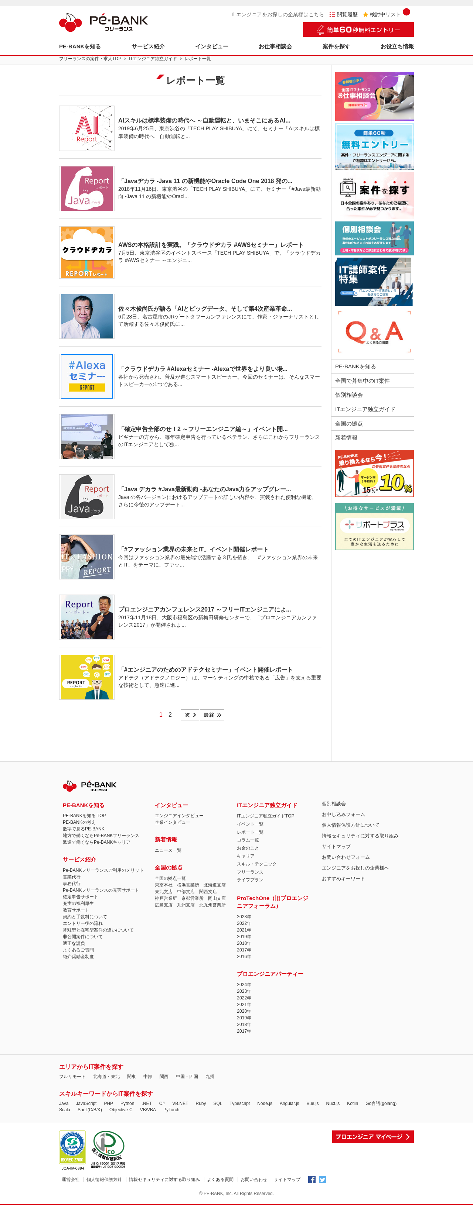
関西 (164, 1076)
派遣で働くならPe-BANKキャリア (96, 842)
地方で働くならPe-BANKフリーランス (101, 835)
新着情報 (346, 437)
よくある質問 (220, 1179)
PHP (108, 1103)
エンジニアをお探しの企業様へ (355, 868)
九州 (209, 1076)
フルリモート (72, 1076)
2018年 (244, 943)
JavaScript (86, 1103)
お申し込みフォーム (343, 814)
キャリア (246, 855)
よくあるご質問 (78, 950)
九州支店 (186, 905)
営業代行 (72, 876)
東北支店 (164, 891)
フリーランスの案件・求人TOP (90, 58)
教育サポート (76, 910)
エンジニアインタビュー (179, 815)
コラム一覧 (248, 840)
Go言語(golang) (381, 1103)
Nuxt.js (333, 1103)
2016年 (244, 956)
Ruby (200, 1103)
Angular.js (289, 1103)
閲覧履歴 (343, 14)
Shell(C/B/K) (90, 1109)
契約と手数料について (85, 916)
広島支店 (164, 905)
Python (127, 1103)
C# (162, 1103)
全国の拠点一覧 (170, 878)
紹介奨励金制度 (78, 956)
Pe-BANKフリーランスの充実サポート (101, 890)
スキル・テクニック (257, 864)
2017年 (244, 950)
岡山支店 (217, 898)
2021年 (244, 930)
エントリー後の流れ (83, 923)
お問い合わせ (254, 1179)
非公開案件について (83, 936)
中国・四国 (187, 1076)
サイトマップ (336, 846)
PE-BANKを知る (80, 46)
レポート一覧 (250, 832)
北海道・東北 (106, 1076)
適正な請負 (74, 943)
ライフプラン (250, 879)
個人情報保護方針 (104, 1179)
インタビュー (211, 46)
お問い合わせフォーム (346, 857)
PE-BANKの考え (79, 822)
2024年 (244, 984)
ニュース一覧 (168, 850)
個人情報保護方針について (351, 825)
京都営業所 (192, 898)
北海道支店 (215, 885)
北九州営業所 (212, 905)
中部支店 (186, 891)
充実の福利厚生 (78, 903)
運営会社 (70, 1179)
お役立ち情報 (397, 46)
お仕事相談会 (275, 46)
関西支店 (208, 891)
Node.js (264, 1103)
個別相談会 (349, 395)
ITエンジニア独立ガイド (153, 58)
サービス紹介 (148, 46)
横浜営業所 (188, 885)
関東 (131, 1076)
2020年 (244, 1011)
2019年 (244, 936)
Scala (64, 1109)
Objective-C (121, 1109)
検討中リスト (386, 14)
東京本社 (164, 885)
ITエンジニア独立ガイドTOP (265, 816)
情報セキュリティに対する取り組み (360, 836)
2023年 (244, 916)
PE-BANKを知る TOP (84, 815)
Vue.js (313, 1103)
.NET (147, 1103)
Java (63, 1103)
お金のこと (248, 848)
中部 (147, 1076)
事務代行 (72, 883)
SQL (217, 1103)
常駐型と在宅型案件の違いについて (98, 930)
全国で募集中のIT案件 (362, 381)
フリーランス (250, 872)
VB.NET (180, 1103)
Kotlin (352, 1103)
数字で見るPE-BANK (84, 829)
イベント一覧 (250, 824)
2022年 (244, 923)
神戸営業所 (166, 898)
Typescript (240, 1103)
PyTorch (171, 1109)
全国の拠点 (349, 423)
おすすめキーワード (343, 878)
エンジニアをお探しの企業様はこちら (278, 14)
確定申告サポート (80, 896)
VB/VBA (148, 1109)
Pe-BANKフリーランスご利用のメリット (103, 870)
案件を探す (336, 46)
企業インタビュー (172, 822)
